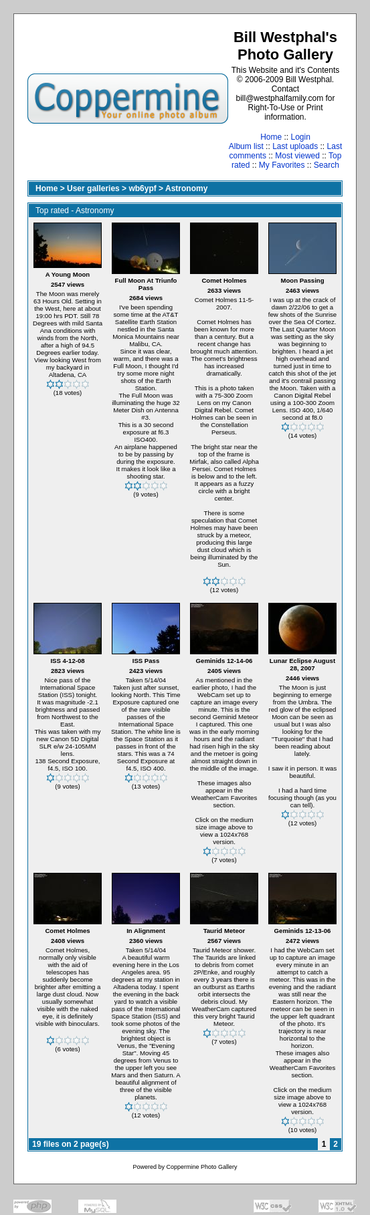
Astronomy (186, 188)
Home (271, 137)
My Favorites (282, 165)
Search (326, 165)
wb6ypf (142, 188)
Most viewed (297, 155)
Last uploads (295, 146)
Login (300, 137)
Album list (246, 146)
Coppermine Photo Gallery (201, 1167)
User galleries (93, 188)
